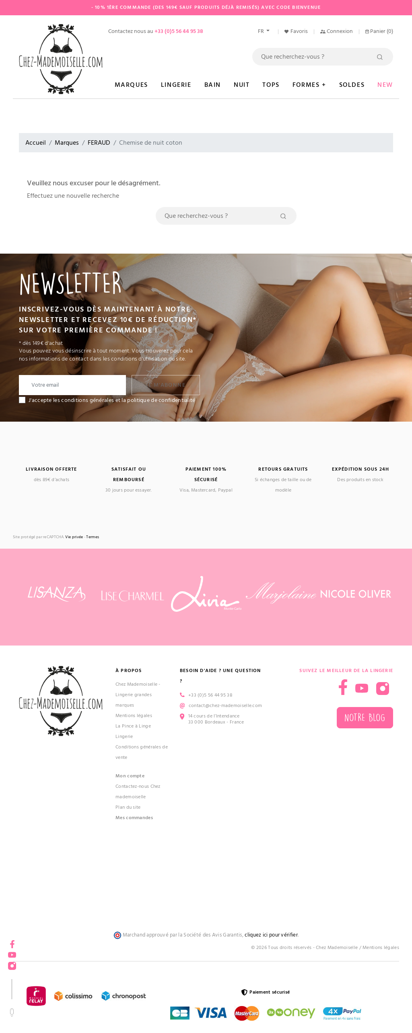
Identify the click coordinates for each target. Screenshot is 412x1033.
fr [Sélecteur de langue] (261, 31)
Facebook (12, 941)
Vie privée (74, 537)
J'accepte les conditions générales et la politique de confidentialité (112, 400)
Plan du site (128, 807)
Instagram (12, 963)
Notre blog (364, 717)
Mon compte (129, 776)
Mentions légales (133, 715)
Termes (92, 537)
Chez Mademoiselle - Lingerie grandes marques (138, 695)
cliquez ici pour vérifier (271, 935)
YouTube (12, 952)
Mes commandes (134, 817)
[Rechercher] (322, 57)
